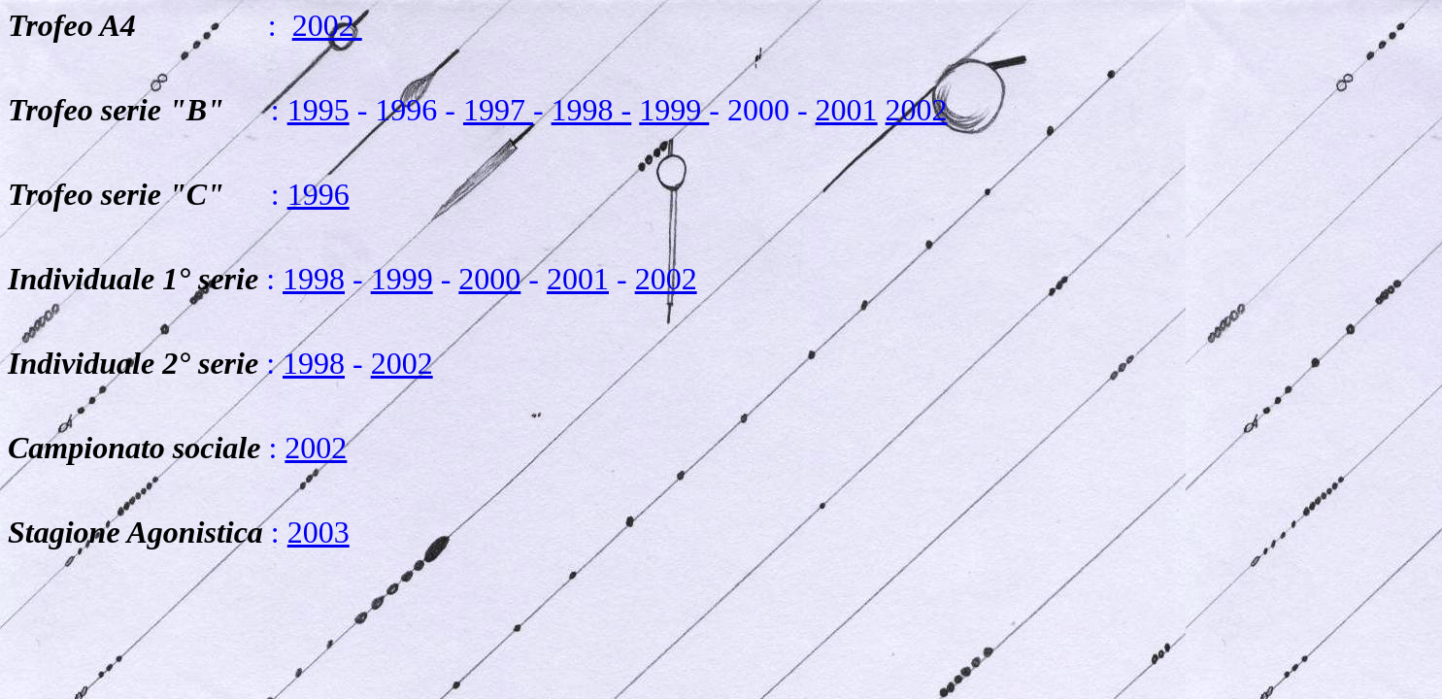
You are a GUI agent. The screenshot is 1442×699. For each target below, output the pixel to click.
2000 (489, 278)
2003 (318, 532)
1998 (314, 278)
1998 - (592, 109)
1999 (674, 109)
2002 (327, 25)
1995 (318, 109)
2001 (847, 109)
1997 (498, 109)
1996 (318, 194)
